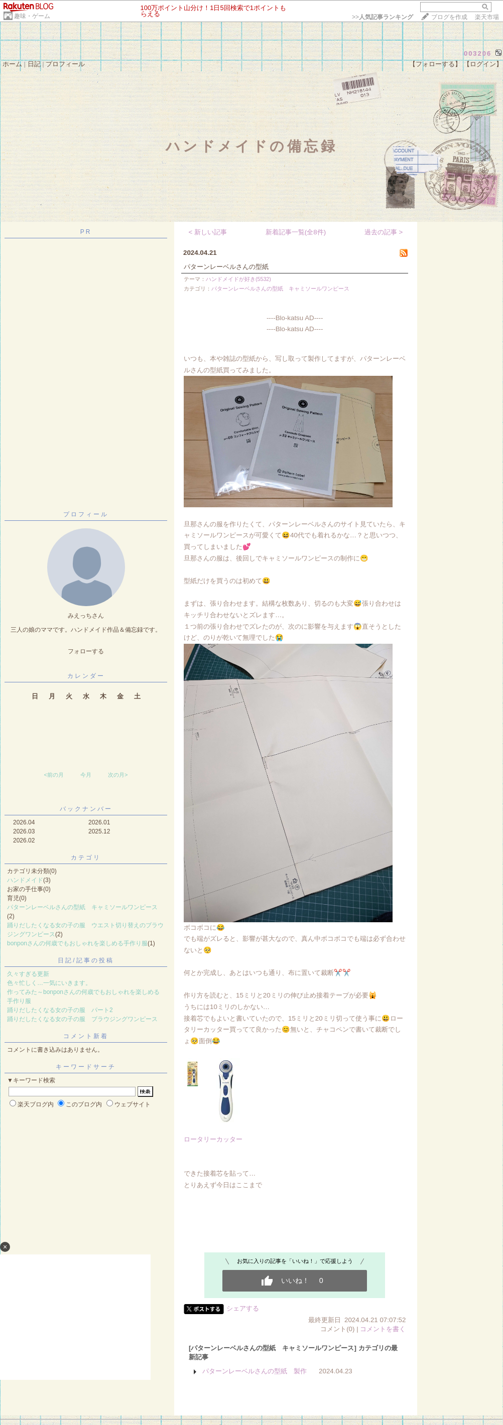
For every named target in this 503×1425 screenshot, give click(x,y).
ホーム (12, 64)
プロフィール (65, 64)
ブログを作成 (449, 17)
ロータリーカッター (213, 1139)
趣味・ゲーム (32, 16)
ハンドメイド (25, 880)
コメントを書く (383, 1329)
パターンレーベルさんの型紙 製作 (254, 1371)
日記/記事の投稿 (85, 960)
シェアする (242, 1308)
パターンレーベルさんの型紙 (226, 266)
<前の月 (53, 775)
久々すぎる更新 (28, 973)
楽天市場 (487, 17)
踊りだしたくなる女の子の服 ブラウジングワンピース (82, 1019)
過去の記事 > (383, 232)
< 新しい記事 (208, 232)
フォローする (86, 651)
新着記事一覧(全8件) (296, 232)
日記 (34, 64)
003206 (477, 53)
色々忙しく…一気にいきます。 (49, 982)
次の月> (118, 775)
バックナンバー (86, 808)
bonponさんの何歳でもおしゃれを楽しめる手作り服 (77, 943)
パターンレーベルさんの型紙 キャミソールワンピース (82, 907)
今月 (85, 775)
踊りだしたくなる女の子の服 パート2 (60, 1010)
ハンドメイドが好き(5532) (238, 279)
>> (382, 17)
